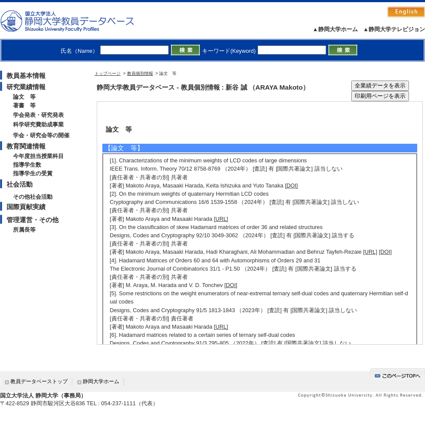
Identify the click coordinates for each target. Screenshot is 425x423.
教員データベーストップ (39, 381)
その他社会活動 (32, 197)
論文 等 (24, 97)
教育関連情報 (26, 146)
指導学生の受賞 (32, 173)
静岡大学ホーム (101, 381)
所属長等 (24, 229)
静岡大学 (76, 21)
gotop (397, 374)
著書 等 (24, 105)
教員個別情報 (140, 73)
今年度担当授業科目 (38, 156)
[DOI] (291, 185)
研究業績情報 (26, 86)
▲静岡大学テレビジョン (394, 29)
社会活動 (20, 184)
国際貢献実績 (26, 206)
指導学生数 (27, 164)
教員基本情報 (26, 75)
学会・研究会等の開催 (41, 135)
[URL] (221, 219)
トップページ (108, 73)
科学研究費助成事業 (38, 124)
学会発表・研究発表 (38, 115)
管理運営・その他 (33, 219)
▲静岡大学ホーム (335, 29)
